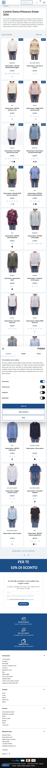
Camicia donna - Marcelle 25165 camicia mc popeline (12, 194)
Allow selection (23, 412)
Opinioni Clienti (6, 678)
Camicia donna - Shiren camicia (34, 448)
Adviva (33, 765)
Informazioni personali (8, 712)
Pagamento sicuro (7, 670)
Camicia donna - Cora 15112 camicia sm (12, 321)
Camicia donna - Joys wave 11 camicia (35, 66)
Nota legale (5, 663)
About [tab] (39, 353)
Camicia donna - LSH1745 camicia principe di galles (12, 66)
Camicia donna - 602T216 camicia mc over (12, 109)
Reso (3, 672)
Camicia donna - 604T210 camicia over (12, 449)
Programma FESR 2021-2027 (10, 683)
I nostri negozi (6, 659)
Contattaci (5, 750)
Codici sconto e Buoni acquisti (10, 681)
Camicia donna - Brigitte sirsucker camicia (12, 491)
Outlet (4, 702)
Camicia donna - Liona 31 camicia (12, 533)
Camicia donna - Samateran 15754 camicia (34, 279)
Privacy (41, 763)
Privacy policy (30, 599)
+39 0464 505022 (7, 743)
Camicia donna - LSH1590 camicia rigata (35, 236)
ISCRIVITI (23, 604)
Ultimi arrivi (5, 699)
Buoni (3, 722)
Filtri (4, 765)
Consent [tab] (8, 353)
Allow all (23, 406)
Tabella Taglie (5, 674)
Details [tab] (23, 353)
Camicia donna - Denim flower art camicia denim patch (34, 151)
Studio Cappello (25, 765)
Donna (4, 695)
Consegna (4, 661)
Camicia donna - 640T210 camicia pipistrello (12, 236)
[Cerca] (27, 2)
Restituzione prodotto (8, 714)
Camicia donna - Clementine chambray (35, 491)
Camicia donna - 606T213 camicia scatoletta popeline (34, 194)
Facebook (9, 754)
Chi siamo (4, 668)
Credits (19, 765)
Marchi (4, 697)
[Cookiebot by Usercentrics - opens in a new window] (37, 349)
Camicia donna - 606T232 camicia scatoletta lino (35, 534)
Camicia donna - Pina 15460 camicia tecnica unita (12, 151)
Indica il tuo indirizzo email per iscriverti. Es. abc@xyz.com (20, 596)
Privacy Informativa (7, 676)
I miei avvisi (5, 725)
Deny (23, 417)
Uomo (4, 693)
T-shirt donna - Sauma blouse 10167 (12, 279)
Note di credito (6, 718)
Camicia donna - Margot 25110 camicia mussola (34, 109)
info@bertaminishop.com (9, 746)
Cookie (14, 765)
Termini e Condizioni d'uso (9, 665)
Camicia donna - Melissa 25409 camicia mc (34, 321)
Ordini (4, 716)
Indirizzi (4, 720)
